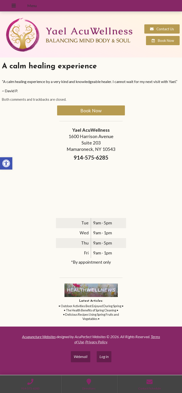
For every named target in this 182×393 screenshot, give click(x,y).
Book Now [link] (91, 110)
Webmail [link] (80, 356)
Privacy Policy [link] (96, 342)
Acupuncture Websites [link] (39, 336)
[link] (6, 163)
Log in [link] (104, 356)
